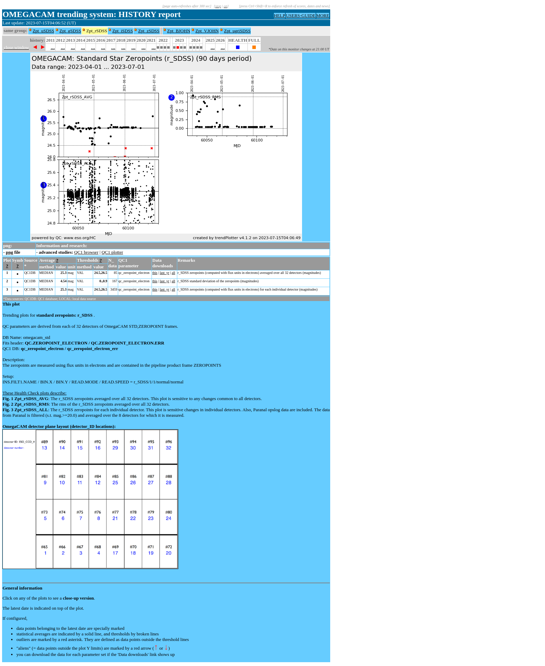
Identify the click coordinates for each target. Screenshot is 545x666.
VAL (80, 273)
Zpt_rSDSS (96, 30)
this (154, 273)
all (173, 273)
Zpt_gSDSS (70, 30)
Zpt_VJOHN (207, 30)
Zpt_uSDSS (43, 30)
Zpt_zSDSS (148, 30)
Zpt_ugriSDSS (237, 30)
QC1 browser (86, 252)
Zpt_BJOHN (178, 30)
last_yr (164, 273)
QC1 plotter (112, 252)
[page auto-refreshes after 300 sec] (186, 6)
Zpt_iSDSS (122, 30)
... (53, 47)
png (9, 252)
